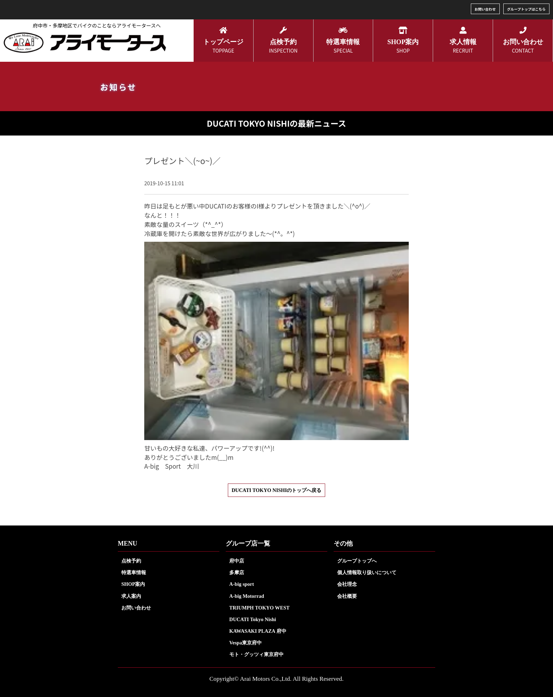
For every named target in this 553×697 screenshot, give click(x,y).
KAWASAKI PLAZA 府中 (257, 631)
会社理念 (347, 584)
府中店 (236, 561)
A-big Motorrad (246, 596)
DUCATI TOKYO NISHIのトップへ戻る (277, 490)
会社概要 (347, 596)
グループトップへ (357, 561)
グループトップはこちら (526, 9)
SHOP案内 (133, 584)
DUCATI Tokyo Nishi (252, 619)
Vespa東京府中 (245, 642)
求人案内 (131, 596)
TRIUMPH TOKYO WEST (259, 608)
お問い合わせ (485, 9)
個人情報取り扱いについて (366, 572)
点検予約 (131, 561)
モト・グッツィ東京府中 (256, 654)
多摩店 (236, 572)
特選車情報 (133, 572)
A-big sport (241, 584)
